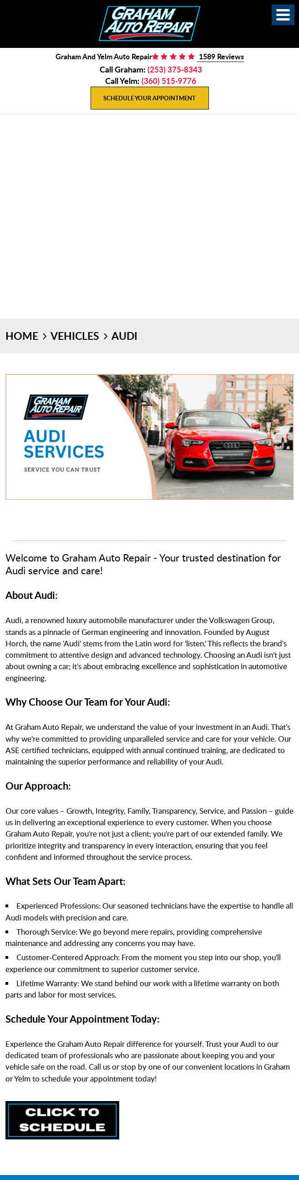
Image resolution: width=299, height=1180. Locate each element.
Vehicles (75, 335)
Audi (124, 335)
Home (21, 335)
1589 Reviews (220, 57)
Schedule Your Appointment (149, 98)
